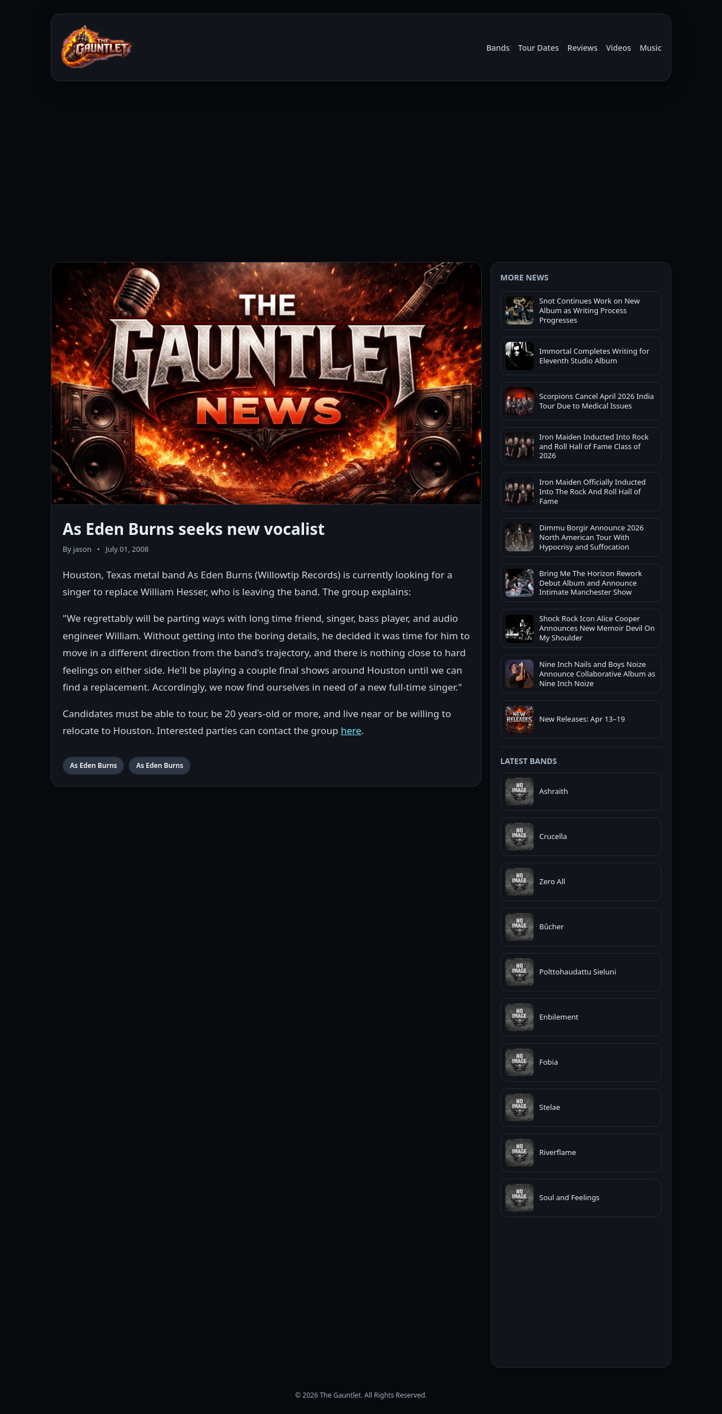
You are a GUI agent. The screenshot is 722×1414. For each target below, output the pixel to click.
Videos (618, 47)
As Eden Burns (93, 765)
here (351, 730)
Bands (497, 47)
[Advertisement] (361, 174)
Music (651, 47)
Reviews (582, 47)
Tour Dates (538, 47)
